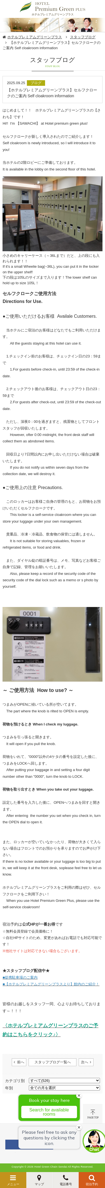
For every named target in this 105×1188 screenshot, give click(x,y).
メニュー (13, 1184)
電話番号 (66, 1184)
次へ (84, 1062)
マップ (39, 1184)
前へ (20, 1062)
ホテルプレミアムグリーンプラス (34, 37)
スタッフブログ (82, 37)
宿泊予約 (92, 1184)
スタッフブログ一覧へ (52, 1062)
